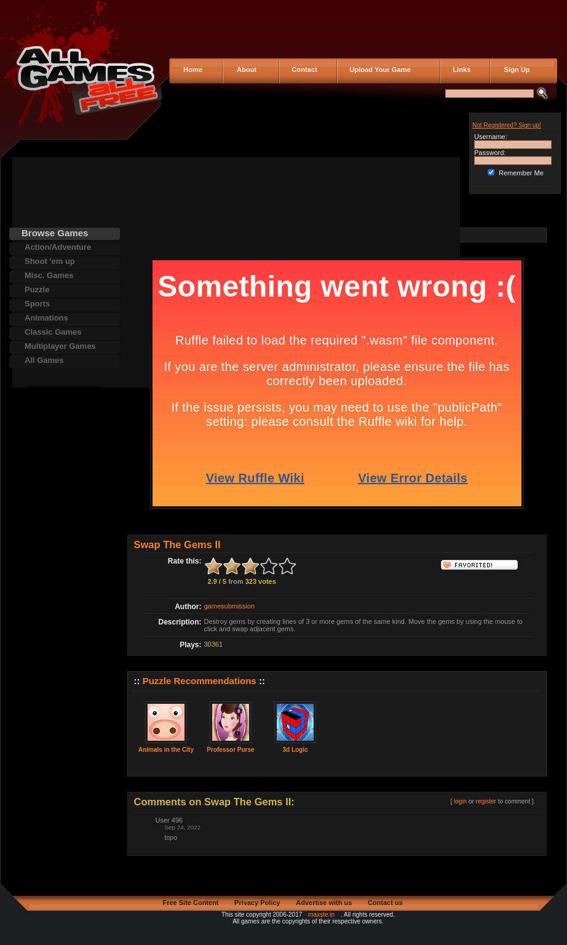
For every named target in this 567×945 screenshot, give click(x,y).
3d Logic (294, 749)
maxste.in (321, 914)
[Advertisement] (64, 571)
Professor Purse (230, 749)
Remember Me (521, 173)
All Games (44, 360)
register (486, 801)
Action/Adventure (58, 247)
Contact (302, 69)
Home (191, 69)
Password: (490, 152)
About (243, 69)
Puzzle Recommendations (199, 681)
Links (459, 69)
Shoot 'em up (50, 261)
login (460, 801)
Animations (46, 317)
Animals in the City (166, 749)
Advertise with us (324, 902)
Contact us (385, 902)
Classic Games (53, 332)
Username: (490, 136)
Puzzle (37, 289)
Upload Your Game (378, 69)
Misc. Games (49, 275)
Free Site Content (190, 902)
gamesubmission (229, 606)
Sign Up (513, 69)
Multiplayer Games (60, 346)
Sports (37, 303)
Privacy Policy (257, 902)
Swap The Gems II (177, 544)
